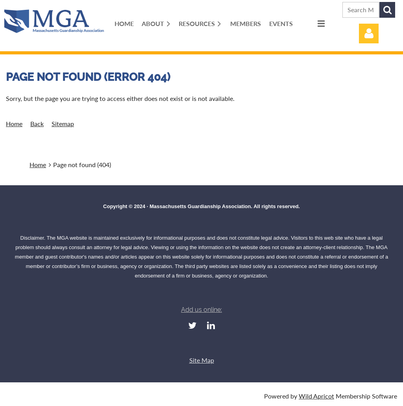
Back (37, 123)
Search (387, 10)
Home (14, 123)
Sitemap (63, 123)
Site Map (201, 360)
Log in (369, 33)
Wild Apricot (316, 396)
